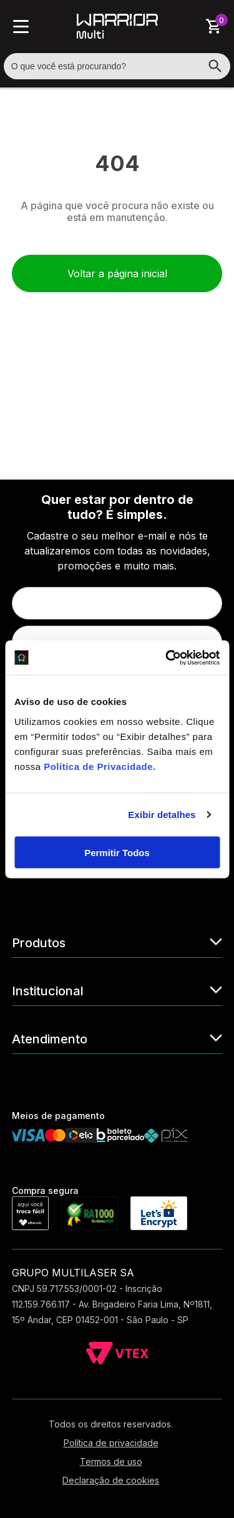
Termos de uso (111, 1461)
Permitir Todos (117, 852)
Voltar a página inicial (117, 273)
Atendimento (117, 1038)
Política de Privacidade (98, 766)
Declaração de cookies (110, 1480)
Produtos (117, 942)
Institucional (117, 990)
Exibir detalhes (161, 814)
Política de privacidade (111, 1442)
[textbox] (117, 66)
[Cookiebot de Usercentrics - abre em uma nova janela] (167, 657)
